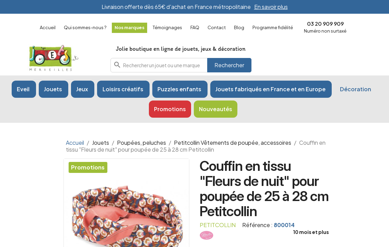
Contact (217, 27)
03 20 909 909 (325, 23)
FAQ (194, 27)
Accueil (48, 27)
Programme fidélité (272, 27)
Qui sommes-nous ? (85, 27)
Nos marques (129, 27)
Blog (239, 27)
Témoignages (167, 27)
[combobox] (181, 65)
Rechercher (229, 65)
